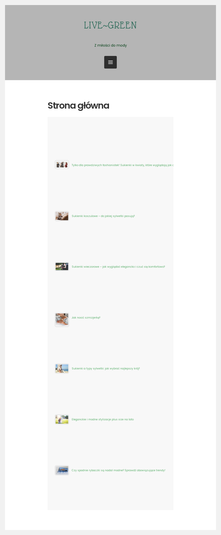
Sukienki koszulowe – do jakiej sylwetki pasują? (103, 216)
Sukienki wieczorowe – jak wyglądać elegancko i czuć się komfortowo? (118, 267)
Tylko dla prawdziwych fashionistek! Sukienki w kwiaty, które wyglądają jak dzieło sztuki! (131, 165)
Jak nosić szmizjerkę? (86, 318)
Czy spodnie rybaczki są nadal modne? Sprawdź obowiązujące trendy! (118, 470)
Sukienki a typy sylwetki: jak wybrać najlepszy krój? (106, 368)
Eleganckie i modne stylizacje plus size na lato (103, 419)
